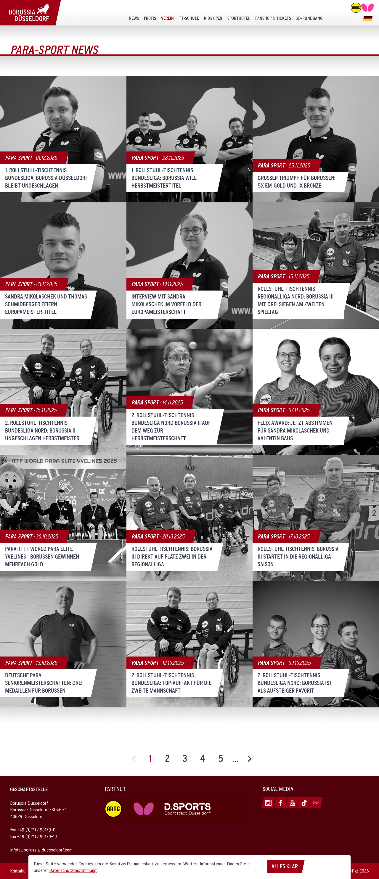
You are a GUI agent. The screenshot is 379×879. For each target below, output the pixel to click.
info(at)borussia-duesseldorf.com (41, 850)
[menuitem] (134, 18)
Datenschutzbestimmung (73, 870)
